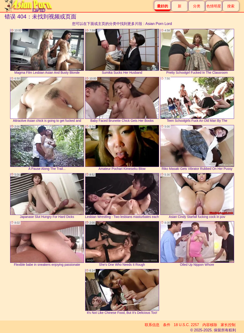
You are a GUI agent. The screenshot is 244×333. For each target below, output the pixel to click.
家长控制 (228, 325)
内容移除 (209, 325)
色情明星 (213, 6)
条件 (166, 325)
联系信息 (152, 325)
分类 (196, 6)
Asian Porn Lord (158, 24)
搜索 (231, 6)
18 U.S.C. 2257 (186, 325)
